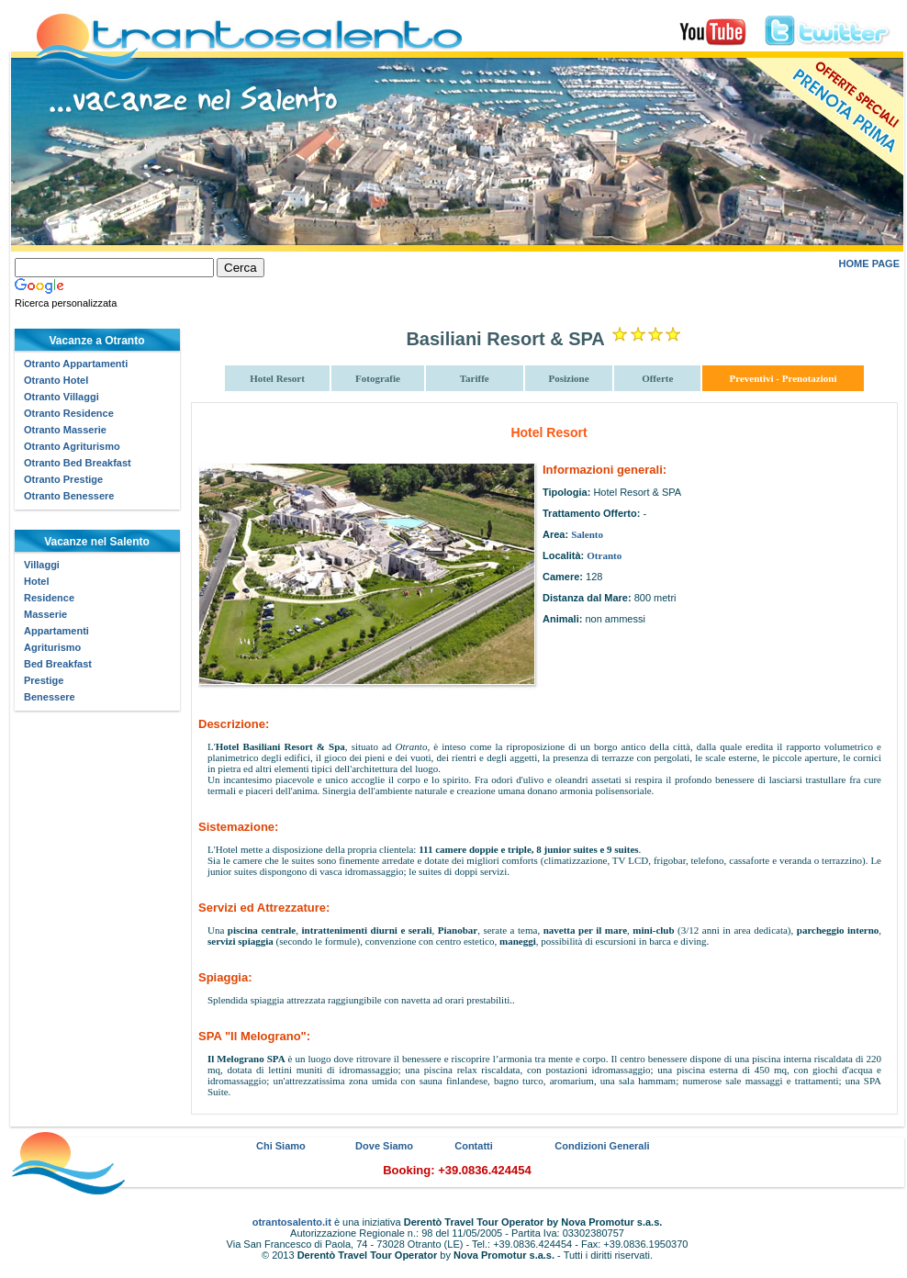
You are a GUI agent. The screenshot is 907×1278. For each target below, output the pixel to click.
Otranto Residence (69, 413)
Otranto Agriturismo (72, 446)
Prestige (43, 680)
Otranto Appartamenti (76, 363)
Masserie (45, 614)
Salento (587, 534)
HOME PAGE (869, 263)
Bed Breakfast (58, 663)
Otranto (604, 555)
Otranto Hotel (56, 380)
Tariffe (474, 378)
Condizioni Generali (601, 1145)
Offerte (657, 378)
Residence (49, 597)
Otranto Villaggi (61, 396)
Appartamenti (56, 630)
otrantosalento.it (291, 1222)
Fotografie (377, 378)
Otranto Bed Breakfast (77, 462)
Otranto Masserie (65, 429)
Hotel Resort (277, 378)
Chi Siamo (281, 1145)
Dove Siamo (384, 1145)
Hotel (37, 581)
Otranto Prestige (63, 479)
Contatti (473, 1145)
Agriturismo (52, 647)
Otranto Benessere (69, 495)
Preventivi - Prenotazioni (783, 378)
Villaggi (42, 564)
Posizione (569, 378)
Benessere (49, 696)
